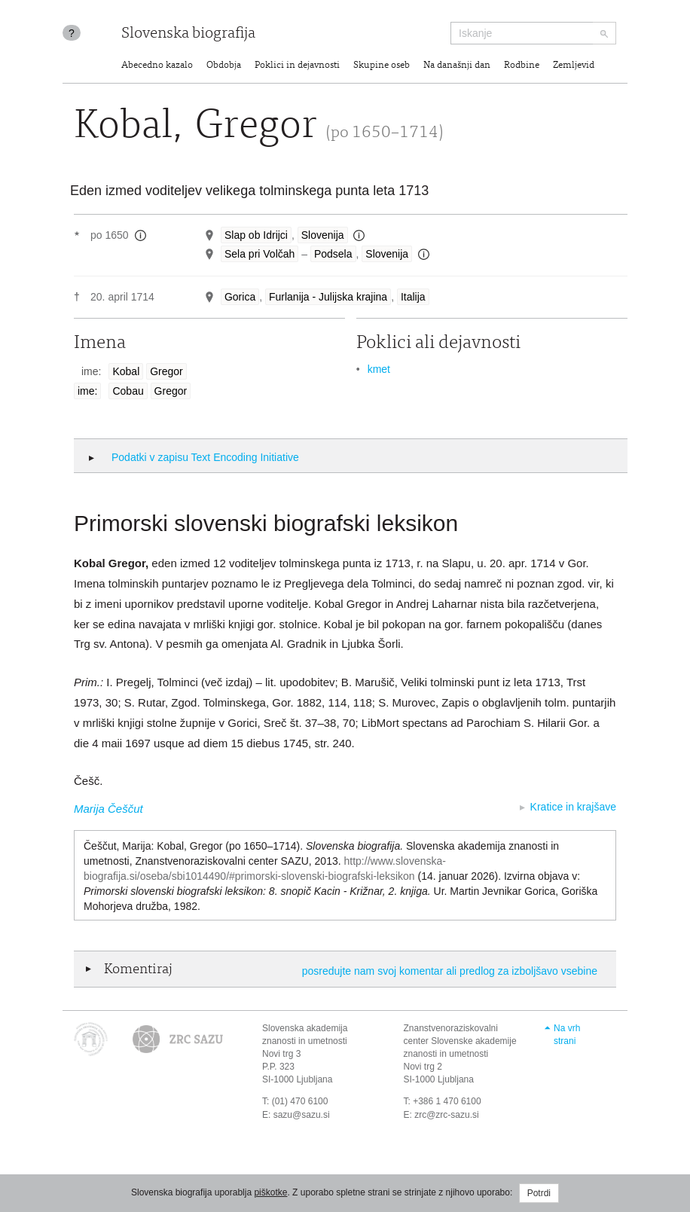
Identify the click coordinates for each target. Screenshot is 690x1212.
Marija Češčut (108, 808)
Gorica (239, 297)
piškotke (270, 1192)
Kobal (125, 371)
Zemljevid (573, 66)
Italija (413, 297)
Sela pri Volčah (259, 254)
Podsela (333, 254)
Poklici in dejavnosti (297, 66)
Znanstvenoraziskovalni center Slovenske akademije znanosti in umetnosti (460, 1041)
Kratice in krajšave (573, 807)
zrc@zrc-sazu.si (446, 1115)
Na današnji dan (456, 66)
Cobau (127, 391)
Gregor (166, 371)
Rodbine (521, 66)
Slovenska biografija (188, 34)
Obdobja (223, 66)
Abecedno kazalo (157, 66)
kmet (379, 369)
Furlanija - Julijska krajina (328, 297)
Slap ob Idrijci (256, 235)
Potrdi (539, 1193)
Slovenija (322, 235)
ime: (87, 391)
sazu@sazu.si (301, 1115)
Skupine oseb (381, 66)
